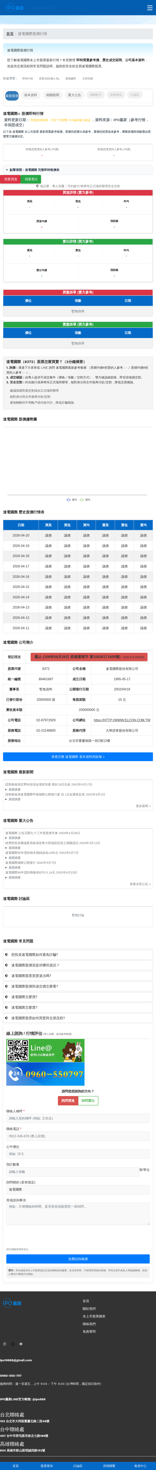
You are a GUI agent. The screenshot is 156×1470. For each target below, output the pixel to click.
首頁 (16, 1466)
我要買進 (10, 179)
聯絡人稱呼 (14, 1111)
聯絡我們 (89, 1324)
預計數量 (12, 1164)
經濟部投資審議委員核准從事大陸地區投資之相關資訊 (42, 843)
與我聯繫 (109, 1466)
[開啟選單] (150, 8)
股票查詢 (47, 1466)
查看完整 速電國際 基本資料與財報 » (78, 756)
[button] (78, 954)
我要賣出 (31, 179)
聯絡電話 (12, 1129)
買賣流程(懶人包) (49, 78)
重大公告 (74, 95)
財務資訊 (116, 94)
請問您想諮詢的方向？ (78, 1091)
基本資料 (30, 95)
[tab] (78, 954)
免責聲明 (89, 1331)
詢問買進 (68, 1100)
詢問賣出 (88, 1100)
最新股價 (11, 96)
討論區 (77, 1466)
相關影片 (95, 94)
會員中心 (140, 1466)
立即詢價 (87, 78)
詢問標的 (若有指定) (20, 1182)
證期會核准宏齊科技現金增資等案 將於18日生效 (38, 784)
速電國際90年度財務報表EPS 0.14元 (30, 872)
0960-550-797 (11, 1376)
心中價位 (12, 1146)
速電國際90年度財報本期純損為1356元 (32, 852)
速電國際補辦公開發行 (21, 862)
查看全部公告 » (140, 884)
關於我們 (89, 1308)
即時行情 (27, 78)
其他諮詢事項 (16, 1200)
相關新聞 (52, 95)
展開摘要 (15, 789)
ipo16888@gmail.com (16, 1360)
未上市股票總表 (94, 1316)
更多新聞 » (143, 806)
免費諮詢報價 (78, 1259)
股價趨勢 (70, 78)
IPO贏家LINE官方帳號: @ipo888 (23, 1399)
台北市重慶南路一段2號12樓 (89, 740)
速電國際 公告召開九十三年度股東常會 (32, 833)
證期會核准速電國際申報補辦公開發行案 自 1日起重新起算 (45, 794)
